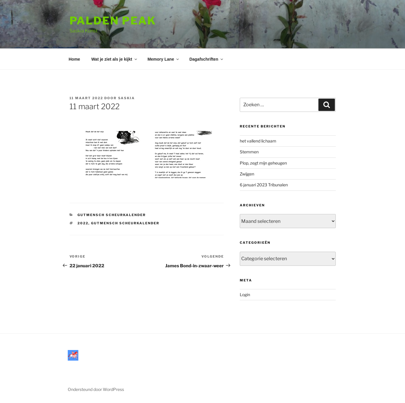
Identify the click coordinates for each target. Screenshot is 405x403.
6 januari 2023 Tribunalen (264, 184)
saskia (126, 98)
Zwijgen (247, 173)
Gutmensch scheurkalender (125, 223)
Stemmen (249, 151)
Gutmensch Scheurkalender (111, 215)
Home (74, 59)
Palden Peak (113, 20)
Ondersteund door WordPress (96, 389)
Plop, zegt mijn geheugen (263, 162)
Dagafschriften (206, 59)
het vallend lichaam (258, 140)
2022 (82, 223)
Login (245, 294)
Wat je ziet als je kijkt (114, 59)
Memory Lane (164, 59)
